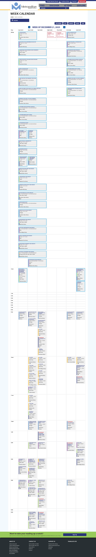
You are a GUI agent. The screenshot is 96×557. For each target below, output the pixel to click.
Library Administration (14, 545)
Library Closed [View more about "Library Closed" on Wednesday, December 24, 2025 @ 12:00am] (51, 33)
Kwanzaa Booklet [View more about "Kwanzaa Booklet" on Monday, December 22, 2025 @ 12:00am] (31, 131)
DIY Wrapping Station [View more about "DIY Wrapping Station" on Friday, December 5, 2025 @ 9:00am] (24, 122)
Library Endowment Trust (54, 545)
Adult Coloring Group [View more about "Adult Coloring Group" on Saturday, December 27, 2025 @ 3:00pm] (80, 459)
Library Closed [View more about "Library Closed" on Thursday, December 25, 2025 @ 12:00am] (60, 33)
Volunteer (50, 547)
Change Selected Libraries (53, 1)
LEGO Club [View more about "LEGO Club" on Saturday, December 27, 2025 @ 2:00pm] (79, 442)
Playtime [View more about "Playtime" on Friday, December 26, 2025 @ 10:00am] (69, 357)
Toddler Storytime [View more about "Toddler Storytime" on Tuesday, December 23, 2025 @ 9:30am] (41, 349)
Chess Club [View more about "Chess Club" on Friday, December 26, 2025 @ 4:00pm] (70, 480)
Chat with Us (31, 547)
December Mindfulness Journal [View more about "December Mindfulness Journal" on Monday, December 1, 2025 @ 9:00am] (26, 114)
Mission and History (13, 547)
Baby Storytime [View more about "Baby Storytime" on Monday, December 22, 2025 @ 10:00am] (32, 380)
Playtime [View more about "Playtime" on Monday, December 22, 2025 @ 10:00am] (31, 357)
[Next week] (64, 27)
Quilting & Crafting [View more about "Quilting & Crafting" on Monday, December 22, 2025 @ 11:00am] (31, 412)
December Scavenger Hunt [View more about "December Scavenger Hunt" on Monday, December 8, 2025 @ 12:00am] (23, 131)
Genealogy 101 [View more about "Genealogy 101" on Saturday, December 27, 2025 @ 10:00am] (80, 377)
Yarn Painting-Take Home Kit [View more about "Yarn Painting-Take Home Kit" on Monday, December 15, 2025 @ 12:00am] (25, 176)
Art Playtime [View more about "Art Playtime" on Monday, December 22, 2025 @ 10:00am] (31, 373)
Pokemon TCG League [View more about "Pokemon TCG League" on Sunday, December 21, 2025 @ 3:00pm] (22, 459)
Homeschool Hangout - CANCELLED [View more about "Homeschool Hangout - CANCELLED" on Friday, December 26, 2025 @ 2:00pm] (70, 445)
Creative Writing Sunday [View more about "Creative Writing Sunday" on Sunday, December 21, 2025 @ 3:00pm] (23, 467)
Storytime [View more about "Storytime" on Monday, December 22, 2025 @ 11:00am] (31, 403)
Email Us (31, 548)
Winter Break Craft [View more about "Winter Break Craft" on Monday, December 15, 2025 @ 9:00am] (23, 202)
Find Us (30, 550)
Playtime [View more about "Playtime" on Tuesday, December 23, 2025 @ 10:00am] (40, 357)
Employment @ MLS (13, 551)
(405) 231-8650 (35, 544)
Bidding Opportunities (14, 548)
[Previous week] (29, 27)
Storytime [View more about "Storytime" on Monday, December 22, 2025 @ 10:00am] (31, 365)
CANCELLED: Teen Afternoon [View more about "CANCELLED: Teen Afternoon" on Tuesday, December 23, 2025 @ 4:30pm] (42, 500)
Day (83, 23)
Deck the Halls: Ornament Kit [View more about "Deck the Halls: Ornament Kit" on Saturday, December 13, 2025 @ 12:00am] (25, 141)
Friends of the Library (53, 544)
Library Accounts (13, 544)
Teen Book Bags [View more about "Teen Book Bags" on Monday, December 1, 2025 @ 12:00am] (23, 32)
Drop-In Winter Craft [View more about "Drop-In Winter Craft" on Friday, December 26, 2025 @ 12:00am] (72, 32)
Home (12, 17)
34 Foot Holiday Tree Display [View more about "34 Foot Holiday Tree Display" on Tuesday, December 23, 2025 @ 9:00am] (42, 321)
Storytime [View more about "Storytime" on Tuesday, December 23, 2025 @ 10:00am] (41, 364)
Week (77, 23)
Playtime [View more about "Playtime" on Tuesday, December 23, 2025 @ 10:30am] (40, 370)
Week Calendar (18, 17)
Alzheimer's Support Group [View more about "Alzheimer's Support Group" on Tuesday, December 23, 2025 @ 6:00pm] (42, 514)
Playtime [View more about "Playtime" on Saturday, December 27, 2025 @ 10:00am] (79, 357)
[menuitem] (65, 1)
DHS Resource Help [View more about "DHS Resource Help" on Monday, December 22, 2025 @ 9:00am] (32, 312)
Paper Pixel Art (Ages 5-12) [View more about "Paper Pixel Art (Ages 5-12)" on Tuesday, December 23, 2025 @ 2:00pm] (42, 443)
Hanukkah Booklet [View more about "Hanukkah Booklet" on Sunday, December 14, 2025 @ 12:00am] (23, 149)
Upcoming (59, 23)
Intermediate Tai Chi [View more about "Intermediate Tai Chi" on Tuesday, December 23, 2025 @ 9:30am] (42, 339)
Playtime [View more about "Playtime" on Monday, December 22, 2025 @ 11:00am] (31, 395)
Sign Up (75, 534)
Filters (16, 20)
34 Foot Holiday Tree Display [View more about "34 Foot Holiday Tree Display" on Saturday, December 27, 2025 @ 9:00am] (80, 312)
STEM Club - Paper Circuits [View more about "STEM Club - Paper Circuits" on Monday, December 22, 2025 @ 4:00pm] (32, 481)
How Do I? (74, 1)
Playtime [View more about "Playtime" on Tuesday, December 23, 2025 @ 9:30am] (40, 329)
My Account (82, 1)
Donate (50, 548)
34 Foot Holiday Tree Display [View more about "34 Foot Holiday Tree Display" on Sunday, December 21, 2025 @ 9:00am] (23, 312)
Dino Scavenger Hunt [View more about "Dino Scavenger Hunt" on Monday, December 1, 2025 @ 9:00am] (24, 68)
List (65, 23)
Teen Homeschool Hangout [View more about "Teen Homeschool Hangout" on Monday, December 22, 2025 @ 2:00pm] (32, 443)
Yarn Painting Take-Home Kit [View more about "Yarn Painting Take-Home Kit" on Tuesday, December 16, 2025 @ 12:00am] (25, 219)
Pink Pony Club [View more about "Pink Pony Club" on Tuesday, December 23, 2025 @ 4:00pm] (42, 480)
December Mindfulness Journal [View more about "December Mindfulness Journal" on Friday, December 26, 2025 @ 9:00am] (74, 68)
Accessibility (12, 553)
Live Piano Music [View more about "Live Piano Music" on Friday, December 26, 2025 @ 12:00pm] (71, 422)
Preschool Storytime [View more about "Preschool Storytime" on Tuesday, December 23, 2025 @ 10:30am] (41, 379)
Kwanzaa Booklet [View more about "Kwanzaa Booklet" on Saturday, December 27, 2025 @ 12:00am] (79, 282)
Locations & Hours (65, 1)
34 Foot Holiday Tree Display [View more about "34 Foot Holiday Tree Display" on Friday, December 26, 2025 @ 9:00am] (71, 312)
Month (71, 23)
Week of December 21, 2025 (46, 27)
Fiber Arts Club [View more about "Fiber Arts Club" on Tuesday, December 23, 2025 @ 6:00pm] (42, 521)
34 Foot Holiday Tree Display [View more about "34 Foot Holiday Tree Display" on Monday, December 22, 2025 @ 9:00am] (32, 319)
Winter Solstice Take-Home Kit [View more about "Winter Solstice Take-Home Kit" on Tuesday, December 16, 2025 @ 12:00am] (26, 210)
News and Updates (13, 550)
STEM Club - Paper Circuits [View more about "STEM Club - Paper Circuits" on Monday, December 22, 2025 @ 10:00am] (32, 387)
